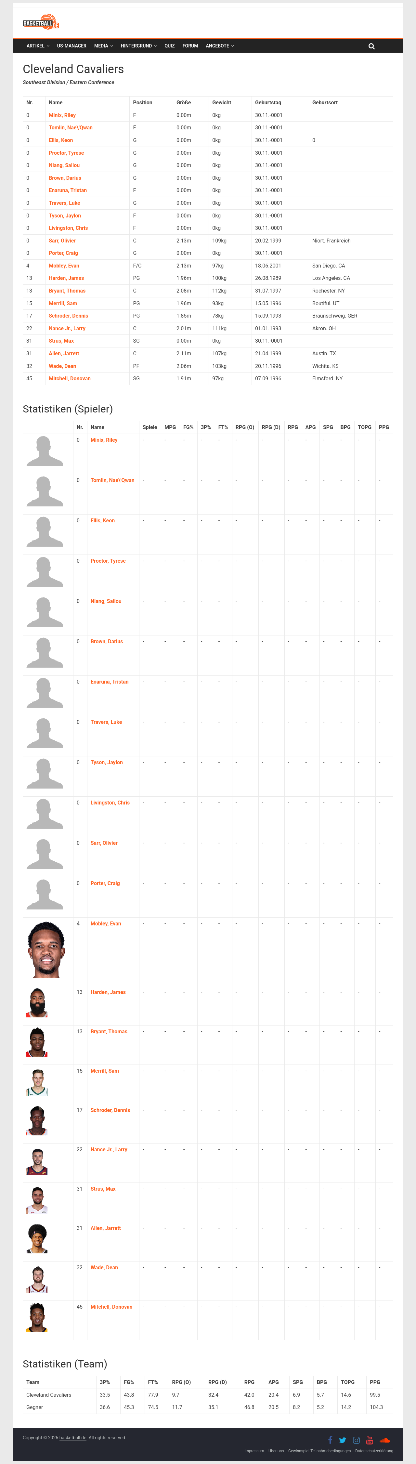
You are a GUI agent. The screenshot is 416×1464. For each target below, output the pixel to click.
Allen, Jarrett (64, 353)
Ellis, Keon (61, 140)
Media (101, 45)
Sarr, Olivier (62, 241)
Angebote (217, 45)
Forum (190, 45)
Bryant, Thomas (67, 291)
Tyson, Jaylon (65, 216)
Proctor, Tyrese (66, 153)
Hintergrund (136, 45)
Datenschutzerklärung (374, 1451)
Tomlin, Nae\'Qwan (71, 127)
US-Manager (71, 45)
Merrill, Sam (63, 303)
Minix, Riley (62, 115)
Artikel (36, 45)
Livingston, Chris (68, 228)
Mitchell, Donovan (70, 378)
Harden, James (66, 278)
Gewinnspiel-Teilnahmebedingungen (319, 1451)
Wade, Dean (62, 366)
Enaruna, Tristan (68, 190)
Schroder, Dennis (68, 316)
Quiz (169, 45)
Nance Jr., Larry (67, 328)
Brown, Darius (65, 178)
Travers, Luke (64, 203)
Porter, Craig (63, 253)
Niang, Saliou (64, 165)
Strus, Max (61, 341)
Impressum (254, 1451)
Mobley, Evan (64, 266)
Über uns (276, 1451)
